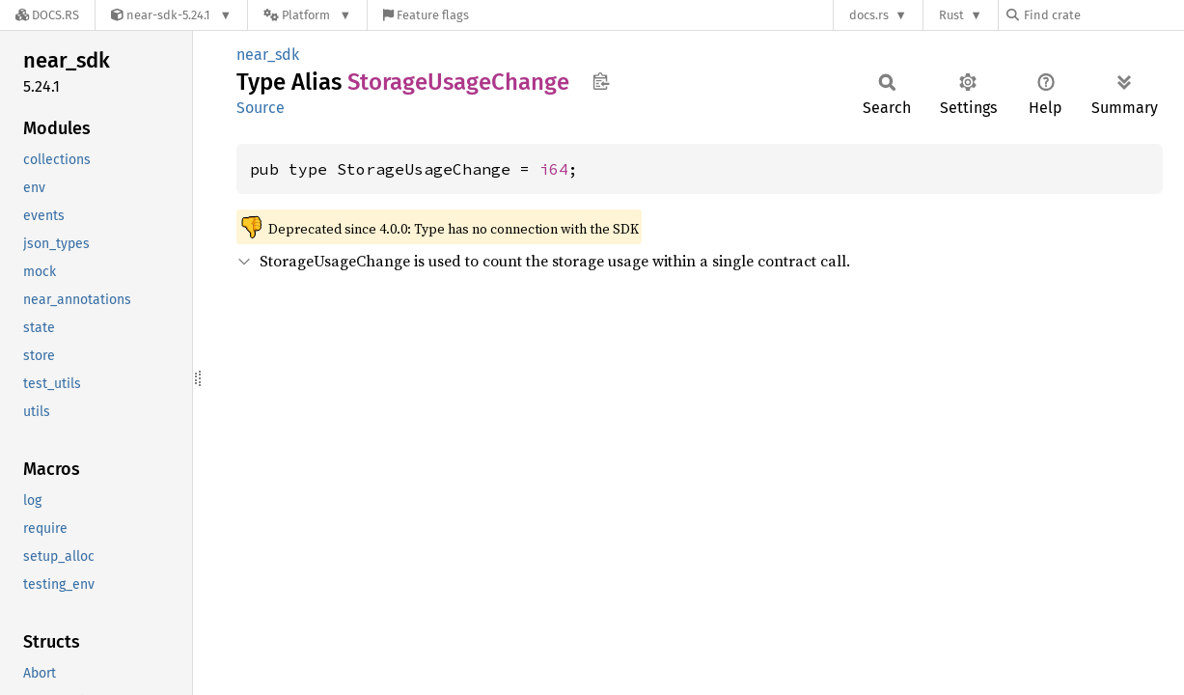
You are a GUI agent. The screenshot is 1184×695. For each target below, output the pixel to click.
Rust (951, 15)
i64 (553, 169)
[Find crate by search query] (1103, 15)
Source (260, 107)
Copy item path (601, 81)
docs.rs (869, 15)
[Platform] (307, 15)
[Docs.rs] (47, 15)
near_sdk (267, 54)
